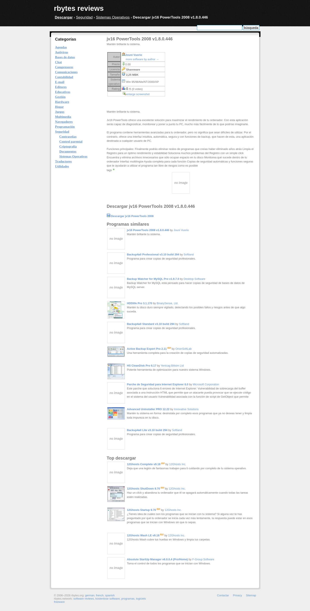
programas (127, 598)
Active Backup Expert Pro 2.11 (149, 348)
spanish (110, 595)
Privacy (237, 595)
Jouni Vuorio (133, 55)
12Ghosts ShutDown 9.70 (145, 488)
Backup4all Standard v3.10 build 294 (151, 324)
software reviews (83, 598)
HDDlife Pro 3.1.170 (139, 303)
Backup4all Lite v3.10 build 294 (147, 430)
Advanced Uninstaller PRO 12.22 (148, 409)
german (89, 595)
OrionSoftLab (183, 348)
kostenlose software (107, 598)
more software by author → (142, 59)
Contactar (223, 595)
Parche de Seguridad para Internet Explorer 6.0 (157, 384)
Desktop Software (194, 278)
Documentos (67, 151)
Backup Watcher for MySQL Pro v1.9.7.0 (153, 278)
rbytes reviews (79, 8)
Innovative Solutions (186, 409)
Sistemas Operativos (113, 17)
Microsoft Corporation (206, 384)
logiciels (141, 598)
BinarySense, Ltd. (167, 303)
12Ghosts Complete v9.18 (146, 464)
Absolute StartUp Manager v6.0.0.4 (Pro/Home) (157, 559)
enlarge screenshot (138, 94)
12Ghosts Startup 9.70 (143, 510)
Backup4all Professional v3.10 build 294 (153, 254)
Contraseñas (68, 136)
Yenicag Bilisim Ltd (172, 365)
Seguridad (84, 17)
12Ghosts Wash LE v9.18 (145, 535)
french (100, 595)
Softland (189, 254)
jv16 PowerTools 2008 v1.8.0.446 (148, 230)
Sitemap (251, 595)
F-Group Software (203, 559)
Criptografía (68, 146)
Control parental (70, 141)
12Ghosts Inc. (177, 464)
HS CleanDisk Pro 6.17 (142, 365)
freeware (59, 601)
